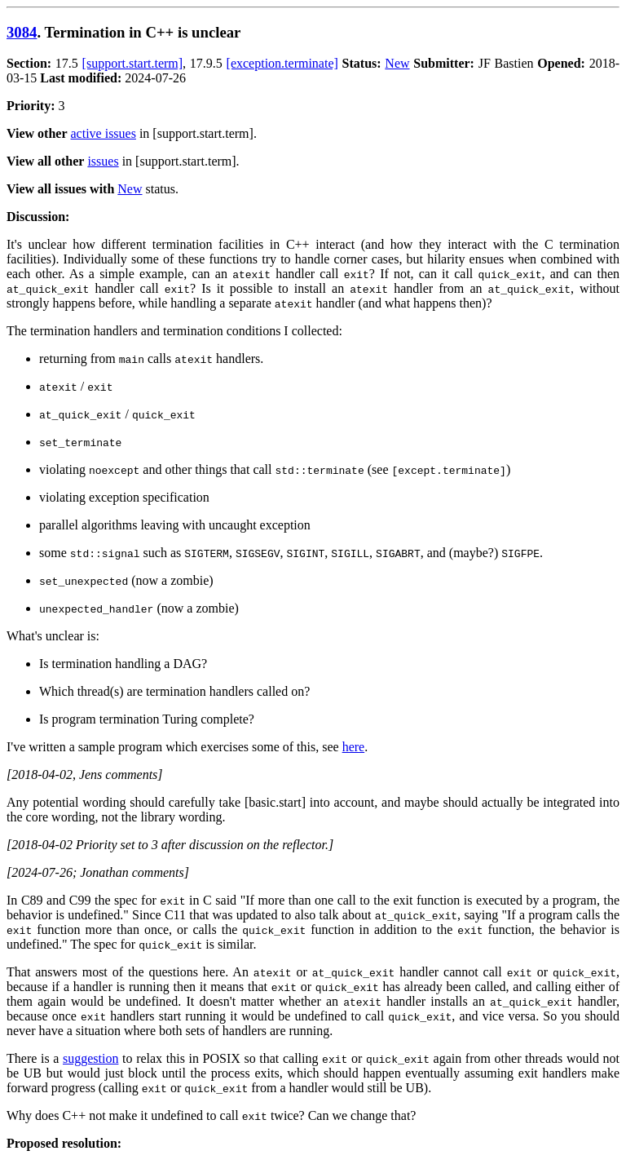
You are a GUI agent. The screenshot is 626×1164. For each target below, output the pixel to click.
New (397, 63)
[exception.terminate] (282, 63)
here (353, 747)
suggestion (90, 1058)
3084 (22, 32)
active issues (103, 133)
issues (102, 161)
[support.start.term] (132, 63)
